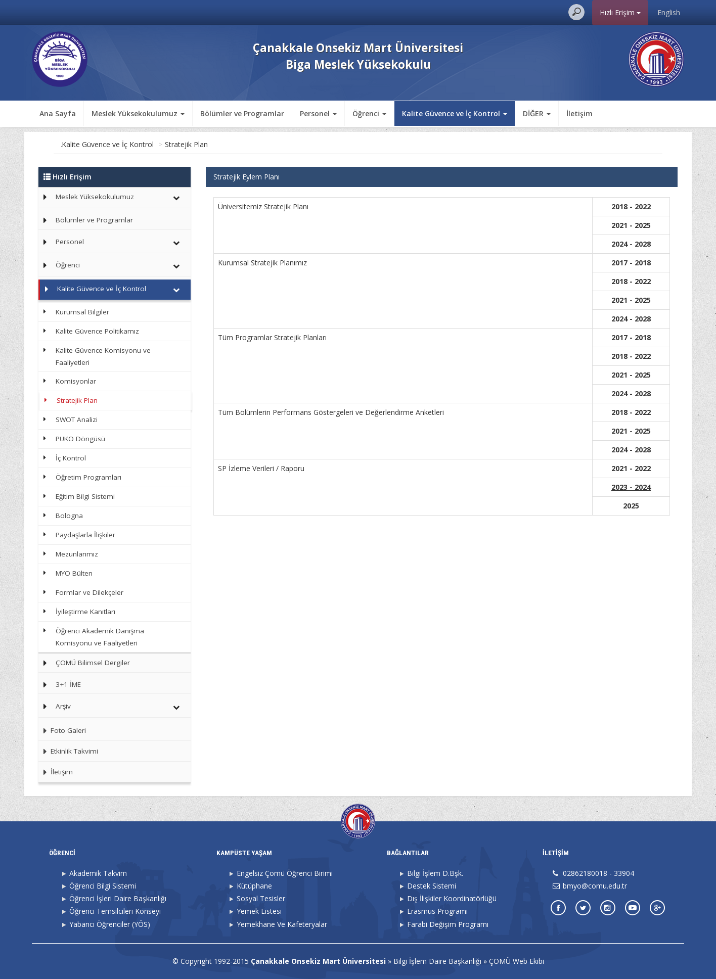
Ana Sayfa (57, 113)
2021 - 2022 (631, 468)
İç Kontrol (71, 457)
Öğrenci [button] (369, 113)
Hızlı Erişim (620, 12)
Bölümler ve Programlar (242, 113)
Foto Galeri (62, 730)
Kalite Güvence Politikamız (97, 331)
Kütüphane (254, 886)
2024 (643, 487)
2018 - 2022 (631, 412)
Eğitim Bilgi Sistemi (85, 496)
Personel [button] (318, 113)
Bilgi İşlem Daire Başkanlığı (437, 961)
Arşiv (63, 706)
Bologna (69, 515)
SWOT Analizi (77, 419)
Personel (70, 241)
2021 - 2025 (631, 375)
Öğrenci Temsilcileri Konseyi (115, 911)
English (668, 12)
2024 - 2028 (631, 318)
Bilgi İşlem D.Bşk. (435, 873)
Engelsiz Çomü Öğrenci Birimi (285, 873)
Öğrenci (68, 264)
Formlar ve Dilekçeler (89, 592)
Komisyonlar (76, 381)
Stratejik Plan (229, 144)
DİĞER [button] (537, 113)
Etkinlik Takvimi (68, 751)
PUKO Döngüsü (80, 438)
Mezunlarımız (77, 553)
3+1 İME (68, 684)
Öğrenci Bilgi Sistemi (102, 886)
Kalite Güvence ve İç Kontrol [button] (454, 113)
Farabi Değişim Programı (447, 924)
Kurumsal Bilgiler (82, 311)
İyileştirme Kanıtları (85, 611)
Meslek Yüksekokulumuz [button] (138, 113)
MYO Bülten (74, 573)
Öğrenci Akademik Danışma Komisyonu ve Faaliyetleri (100, 636)
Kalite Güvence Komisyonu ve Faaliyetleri (103, 356)
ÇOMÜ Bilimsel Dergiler (93, 662)
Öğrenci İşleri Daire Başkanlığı (117, 898)
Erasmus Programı (437, 911)
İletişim (579, 113)
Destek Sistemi (431, 886)
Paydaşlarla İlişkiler (85, 534)
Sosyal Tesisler (261, 898)
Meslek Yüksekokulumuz (95, 196)
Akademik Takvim (98, 873)
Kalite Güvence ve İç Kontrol (151, 144)
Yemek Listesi (259, 911)
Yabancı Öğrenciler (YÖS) (109, 924)
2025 (631, 505)
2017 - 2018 (631, 337)
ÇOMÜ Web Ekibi (516, 961)
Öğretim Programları (88, 477)
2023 (619, 487)
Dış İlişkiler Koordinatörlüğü (452, 898)
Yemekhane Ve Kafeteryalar (282, 924)
